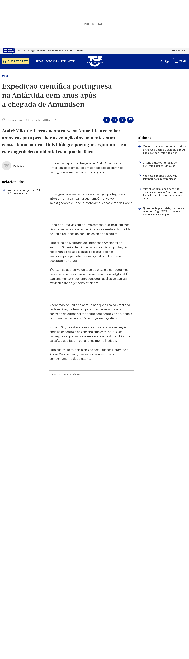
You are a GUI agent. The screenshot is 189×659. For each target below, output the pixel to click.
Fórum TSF (68, 61)
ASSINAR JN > (178, 50)
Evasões (41, 50)
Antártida (75, 374)
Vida (5, 76)
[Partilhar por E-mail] (130, 120)
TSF (24, 50)
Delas (80, 50)
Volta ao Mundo (55, 50)
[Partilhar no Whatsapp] (114, 120)
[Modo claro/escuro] (167, 61)
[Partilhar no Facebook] (106, 120)
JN (19, 50)
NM (66, 50)
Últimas (38, 61)
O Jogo (31, 50)
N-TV (72, 50)
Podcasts (52, 61)
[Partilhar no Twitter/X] (122, 120)
